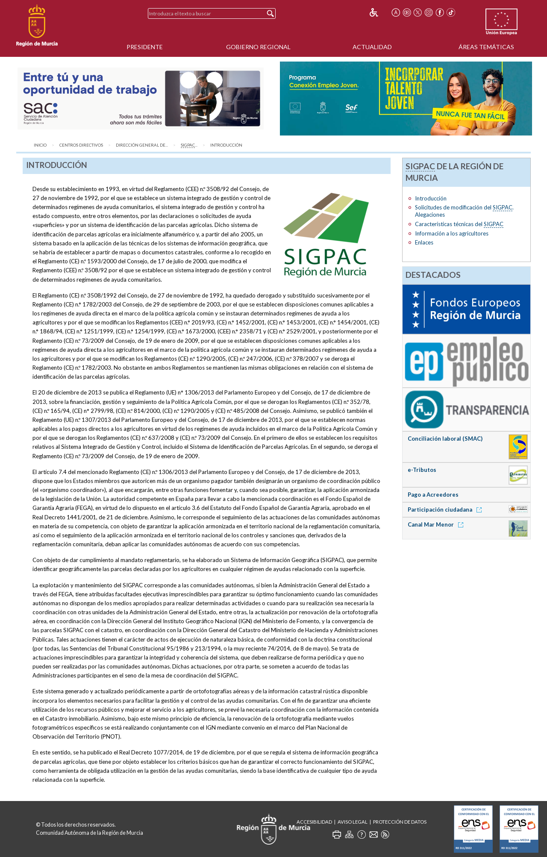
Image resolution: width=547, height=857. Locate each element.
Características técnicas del (459, 224)
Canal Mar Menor (437, 524)
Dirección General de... (142, 145)
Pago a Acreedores (433, 494)
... (189, 145)
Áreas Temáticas (486, 46)
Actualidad (372, 46)
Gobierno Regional (258, 46)
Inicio (40, 145)
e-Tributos (422, 469)
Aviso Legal (353, 822)
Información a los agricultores (451, 233)
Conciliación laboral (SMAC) (445, 438)
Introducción (226, 145)
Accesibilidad (314, 822)
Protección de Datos (399, 822)
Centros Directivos (81, 145)
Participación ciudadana (446, 509)
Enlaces (424, 242)
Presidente (144, 46)
